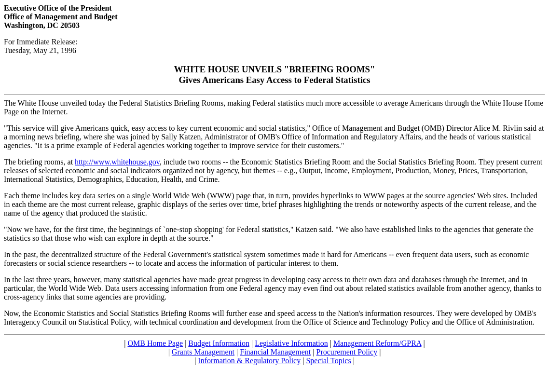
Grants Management (203, 352)
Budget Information (218, 343)
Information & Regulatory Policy (249, 360)
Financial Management (275, 352)
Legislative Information (291, 343)
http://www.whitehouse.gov (117, 162)
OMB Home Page (155, 343)
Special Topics (328, 360)
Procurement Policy (347, 352)
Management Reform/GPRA (377, 343)
